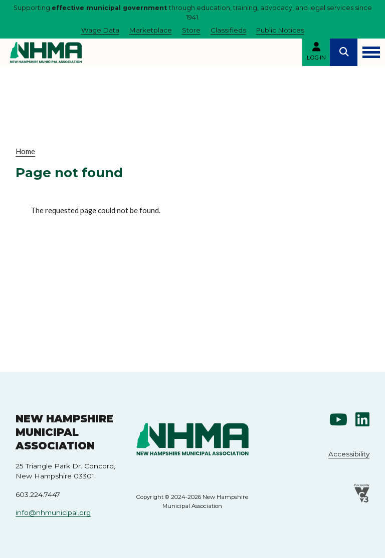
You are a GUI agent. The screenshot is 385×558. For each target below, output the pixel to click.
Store (191, 30)
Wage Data (100, 30)
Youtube (338, 420)
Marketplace (150, 30)
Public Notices (280, 30)
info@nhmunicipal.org (53, 512)
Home (25, 151)
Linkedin (362, 420)
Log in (316, 57)
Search (343, 52)
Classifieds (228, 30)
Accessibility (348, 454)
